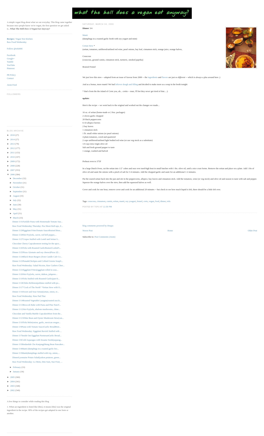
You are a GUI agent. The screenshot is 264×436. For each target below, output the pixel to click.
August (16, 196)
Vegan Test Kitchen (23, 39)
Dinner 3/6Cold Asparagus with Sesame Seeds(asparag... (37, 340)
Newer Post (87, 230)
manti (121, 201)
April (15, 213)
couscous (92, 201)
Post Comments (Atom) (104, 237)
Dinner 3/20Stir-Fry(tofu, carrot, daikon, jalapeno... (34, 274)
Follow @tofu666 (15, 48)
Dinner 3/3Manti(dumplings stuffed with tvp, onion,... (36, 353)
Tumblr (10, 61)
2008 (12, 165)
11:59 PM (107, 207)
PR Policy (11, 75)
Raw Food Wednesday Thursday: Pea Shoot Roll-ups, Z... (37, 226)
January (16, 371)
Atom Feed (12, 85)
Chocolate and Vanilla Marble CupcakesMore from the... (37, 313)
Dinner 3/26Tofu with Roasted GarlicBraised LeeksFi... (36, 248)
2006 (12, 174)
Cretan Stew (87, 45)
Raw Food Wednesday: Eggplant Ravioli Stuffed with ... (36, 331)
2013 (12, 144)
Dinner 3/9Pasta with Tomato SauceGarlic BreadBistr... (36, 326)
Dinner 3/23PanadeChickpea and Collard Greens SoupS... (37, 261)
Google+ (11, 58)
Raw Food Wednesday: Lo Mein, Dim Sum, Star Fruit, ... (37, 362)
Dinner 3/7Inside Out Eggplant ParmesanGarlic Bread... (36, 335)
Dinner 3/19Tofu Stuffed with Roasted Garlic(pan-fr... (35, 278)
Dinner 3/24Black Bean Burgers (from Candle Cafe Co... (37, 256)
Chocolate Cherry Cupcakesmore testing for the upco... (36, 243)
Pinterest (11, 68)
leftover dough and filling (126, 84)
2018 (12, 135)
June (15, 204)
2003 (12, 386)
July (15, 200)
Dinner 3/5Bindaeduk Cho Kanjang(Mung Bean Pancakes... (38, 344)
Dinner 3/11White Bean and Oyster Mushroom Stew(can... (38, 318)
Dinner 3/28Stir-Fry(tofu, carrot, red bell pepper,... (34, 234)
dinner (163, 201)
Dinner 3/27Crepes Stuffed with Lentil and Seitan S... (35, 239)
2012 (12, 148)
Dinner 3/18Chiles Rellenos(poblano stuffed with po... (36, 283)
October (17, 187)
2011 (12, 152)
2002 (12, 390)
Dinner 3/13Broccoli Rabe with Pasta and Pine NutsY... (36, 305)
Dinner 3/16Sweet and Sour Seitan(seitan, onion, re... (35, 291)
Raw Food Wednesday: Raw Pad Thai (28, 296)
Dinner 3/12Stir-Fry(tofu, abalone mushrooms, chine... (36, 309)
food (157, 201)
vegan (151, 201)
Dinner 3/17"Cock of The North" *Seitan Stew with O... (36, 287)
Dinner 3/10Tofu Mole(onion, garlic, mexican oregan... (36, 322)
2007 (12, 170)
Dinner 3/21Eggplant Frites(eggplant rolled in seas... (35, 270)
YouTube (11, 65)
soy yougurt (130, 201)
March (16, 217)
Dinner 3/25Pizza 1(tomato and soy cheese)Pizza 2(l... (36, 252)
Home (170, 230)
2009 (12, 161)
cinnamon (101, 201)
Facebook (11, 55)
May (15, 209)
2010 (12, 157)
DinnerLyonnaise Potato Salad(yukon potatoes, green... (36, 357)
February (17, 367)
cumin (109, 201)
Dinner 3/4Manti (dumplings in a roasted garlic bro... (35, 348)
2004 (12, 381)
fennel (139, 201)
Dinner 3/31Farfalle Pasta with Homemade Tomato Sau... (37, 221)
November (18, 182)
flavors (165, 77)
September (18, 191)
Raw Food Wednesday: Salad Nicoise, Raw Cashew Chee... (38, 265)
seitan (115, 201)
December (18, 178)
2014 (12, 139)
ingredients (153, 77)
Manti (85, 35)
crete (145, 201)
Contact (10, 78)
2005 (12, 377)
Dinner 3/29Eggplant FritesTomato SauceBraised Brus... (37, 230)
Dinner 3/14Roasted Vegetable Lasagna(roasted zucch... (36, 300)
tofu (168, 201)
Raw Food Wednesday (16, 42)
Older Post (252, 230)
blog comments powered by (97, 225)
